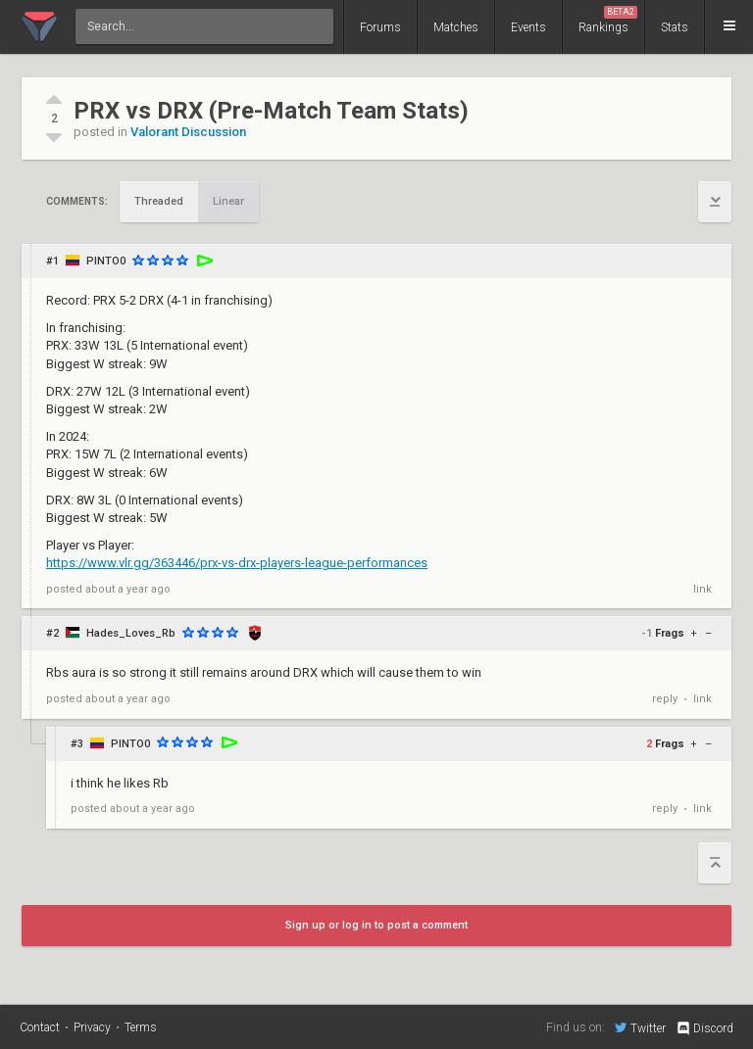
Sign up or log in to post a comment (376, 925)
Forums (380, 27)
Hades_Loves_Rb (131, 633)
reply (665, 698)
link (702, 589)
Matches (455, 27)
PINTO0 (106, 261)
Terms (141, 1027)
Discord (704, 1028)
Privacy (92, 1027)
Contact (40, 1027)
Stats (674, 27)
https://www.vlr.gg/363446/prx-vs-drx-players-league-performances (236, 562)
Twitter (640, 1027)
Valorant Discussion (188, 131)
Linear (228, 201)
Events (528, 27)
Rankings (607, 20)
